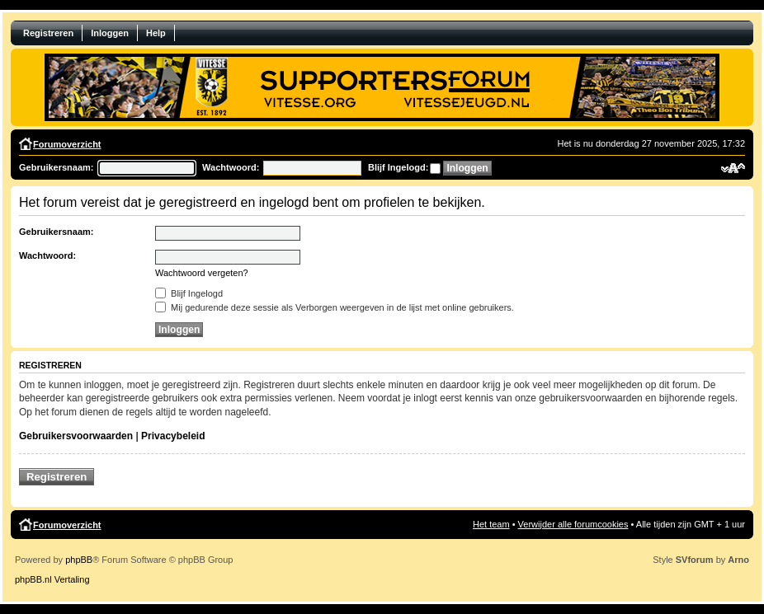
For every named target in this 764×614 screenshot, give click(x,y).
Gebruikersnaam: (56, 167)
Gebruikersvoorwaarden (76, 436)
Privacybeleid (173, 436)
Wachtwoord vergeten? (201, 273)
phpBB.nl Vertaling (52, 579)
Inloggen (110, 33)
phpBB (78, 560)
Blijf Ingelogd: (398, 167)
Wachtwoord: (230, 167)
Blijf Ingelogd (189, 293)
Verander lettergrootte (733, 168)
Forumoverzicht (67, 144)
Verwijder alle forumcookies (573, 524)
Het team (491, 524)
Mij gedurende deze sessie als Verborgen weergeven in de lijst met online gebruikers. (334, 307)
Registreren (48, 33)
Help (156, 33)
